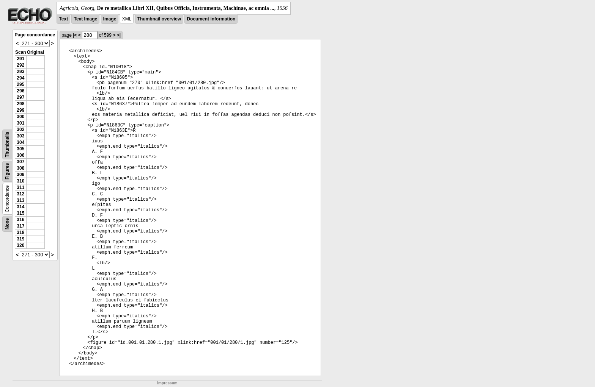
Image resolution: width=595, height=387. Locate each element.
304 (20, 142)
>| (119, 35)
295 (20, 84)
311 (20, 187)
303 (20, 136)
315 (20, 213)
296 (20, 91)
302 (20, 129)
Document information (211, 19)
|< (75, 35)
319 (20, 239)
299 (20, 110)
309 (20, 174)
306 (20, 155)
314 (20, 206)
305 (20, 148)
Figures (7, 171)
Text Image (85, 19)
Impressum (167, 383)
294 (20, 78)
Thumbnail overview (159, 19)
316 (20, 219)
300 (20, 116)
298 (20, 103)
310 (20, 181)
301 (20, 123)
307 (20, 161)
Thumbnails (7, 144)
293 (20, 71)
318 (20, 232)
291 (20, 58)
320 (20, 245)
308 (20, 168)
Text (63, 19)
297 (20, 97)
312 (20, 194)
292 (20, 65)
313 (20, 200)
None (7, 223)
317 (20, 226)
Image (109, 19)
